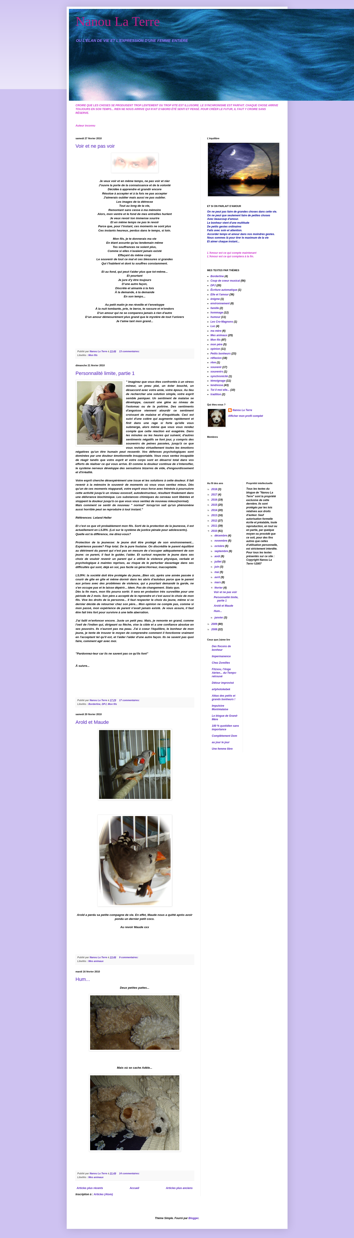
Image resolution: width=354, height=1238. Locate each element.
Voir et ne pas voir (95, 146)
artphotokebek (221, 689)
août (217, 556)
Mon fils (92, 355)
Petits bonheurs (221, 353)
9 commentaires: (129, 957)
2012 (214, 520)
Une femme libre (222, 748)
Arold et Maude (92, 722)
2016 (214, 499)
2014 (214, 510)
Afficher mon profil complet (245, 415)
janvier (219, 617)
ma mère (216, 330)
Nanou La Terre (118, 21)
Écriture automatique (224, 289)
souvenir (216, 367)
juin (217, 566)
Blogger (193, 1218)
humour (216, 317)
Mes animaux (96, 961)
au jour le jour (221, 742)
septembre (221, 551)
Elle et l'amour (220, 294)
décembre (221, 535)
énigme (215, 299)
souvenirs (217, 371)
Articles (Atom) (103, 1194)
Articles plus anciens (179, 1188)
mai (217, 572)
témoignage (218, 380)
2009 (214, 624)
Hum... (83, 979)
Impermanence (221, 656)
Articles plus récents (90, 1188)
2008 (214, 629)
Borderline (94, 704)
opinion (215, 348)
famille (215, 308)
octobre (219, 546)
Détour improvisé (223, 682)
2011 (214, 525)
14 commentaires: (129, 1173)
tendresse (217, 385)
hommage (217, 312)
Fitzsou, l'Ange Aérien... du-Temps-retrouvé (224, 673)
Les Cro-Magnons (222, 321)
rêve (213, 362)
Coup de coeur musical (225, 280)
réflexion (216, 358)
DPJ (104, 704)
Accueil (134, 1188)
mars (218, 582)
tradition (216, 394)
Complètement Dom (224, 735)
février (218, 587)
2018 (214, 489)
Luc (213, 326)
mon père (217, 344)
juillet (218, 561)
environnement (220, 303)
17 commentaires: (129, 700)
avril (217, 577)
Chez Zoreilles (221, 662)
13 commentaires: (129, 351)
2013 (214, 515)
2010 (214, 530)
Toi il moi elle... (220, 389)
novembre (221, 540)
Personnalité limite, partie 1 (105, 373)
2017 (214, 494)
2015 (214, 504)
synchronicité (219, 376)
